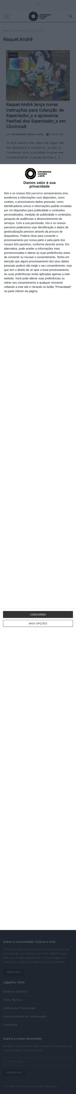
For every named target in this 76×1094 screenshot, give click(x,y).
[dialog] (38, 547)
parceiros (37, 193)
